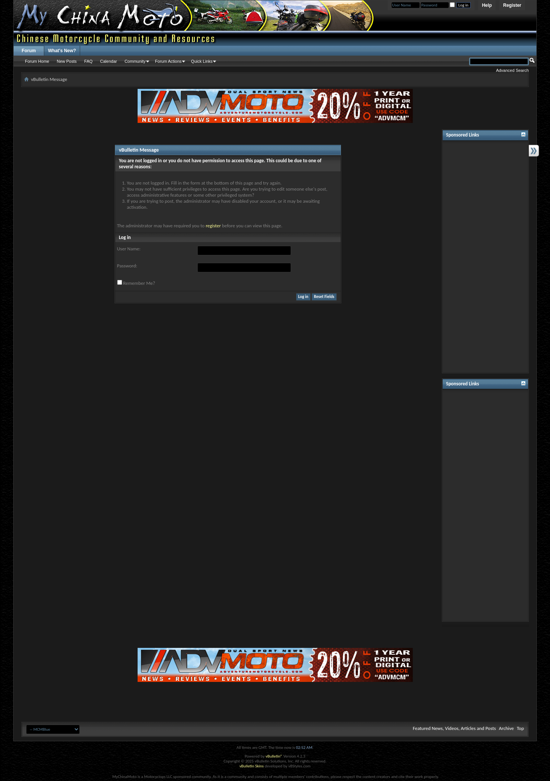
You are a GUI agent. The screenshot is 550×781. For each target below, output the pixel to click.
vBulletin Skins (251, 766)
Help (487, 5)
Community (135, 61)
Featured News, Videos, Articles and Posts (454, 728)
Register (512, 5)
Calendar (108, 61)
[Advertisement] (485, 256)
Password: (127, 266)
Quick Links (201, 61)
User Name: (129, 249)
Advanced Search (512, 70)
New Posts (67, 61)
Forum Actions (168, 61)
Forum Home (37, 61)
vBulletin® (273, 756)
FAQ (88, 61)
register (213, 225)
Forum (29, 50)
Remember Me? (136, 283)
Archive (506, 728)
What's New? (62, 50)
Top (520, 728)
